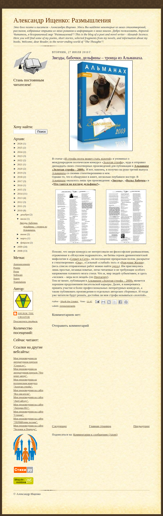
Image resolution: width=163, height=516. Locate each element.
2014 (20, 193)
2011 (20, 206)
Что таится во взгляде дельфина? (76, 184)
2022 (20, 160)
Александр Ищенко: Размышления (62, 20)
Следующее (59, 426)
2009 (20, 246)
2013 (20, 198)
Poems (16, 267)
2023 (20, 156)
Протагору (100, 277)
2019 (20, 172)
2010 (20, 210)
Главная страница (100, 426)
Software (17, 274)
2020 (20, 168)
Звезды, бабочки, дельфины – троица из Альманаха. (33, 226)
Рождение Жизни (132, 262)
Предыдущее (141, 426)
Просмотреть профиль (25, 321)
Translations (19, 281)
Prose (16, 271)
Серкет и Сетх (79, 258)
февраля (25, 242)
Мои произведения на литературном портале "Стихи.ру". (25, 362)
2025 (20, 147)
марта (23, 238)
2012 (20, 202)
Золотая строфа (113, 162)
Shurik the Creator (26, 315)
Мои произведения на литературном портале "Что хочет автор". (28, 372)
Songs (16, 278)
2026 (20, 143)
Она (78, 262)
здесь (115, 266)
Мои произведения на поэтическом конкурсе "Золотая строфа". (25, 383)
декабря (25, 214)
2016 (20, 185)
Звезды (117, 180)
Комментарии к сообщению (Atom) (95, 434)
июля (23, 218)
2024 (20, 152)
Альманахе (59, 180)
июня (23, 234)
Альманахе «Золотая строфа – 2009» (110, 280)
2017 (20, 181)
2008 (20, 250)
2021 (20, 164)
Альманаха (59, 173)
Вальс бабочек (136, 180)
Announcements (21, 264)
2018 (20, 176)
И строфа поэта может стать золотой (88, 158)
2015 (20, 189)
